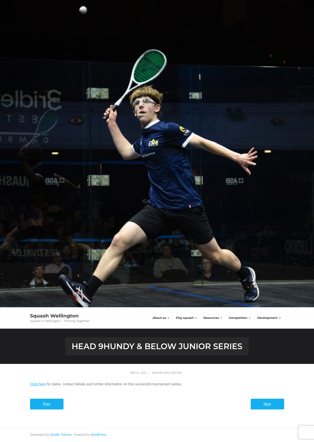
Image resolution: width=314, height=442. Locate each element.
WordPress (98, 434)
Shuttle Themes (61, 434)
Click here (38, 384)
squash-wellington (167, 372)
